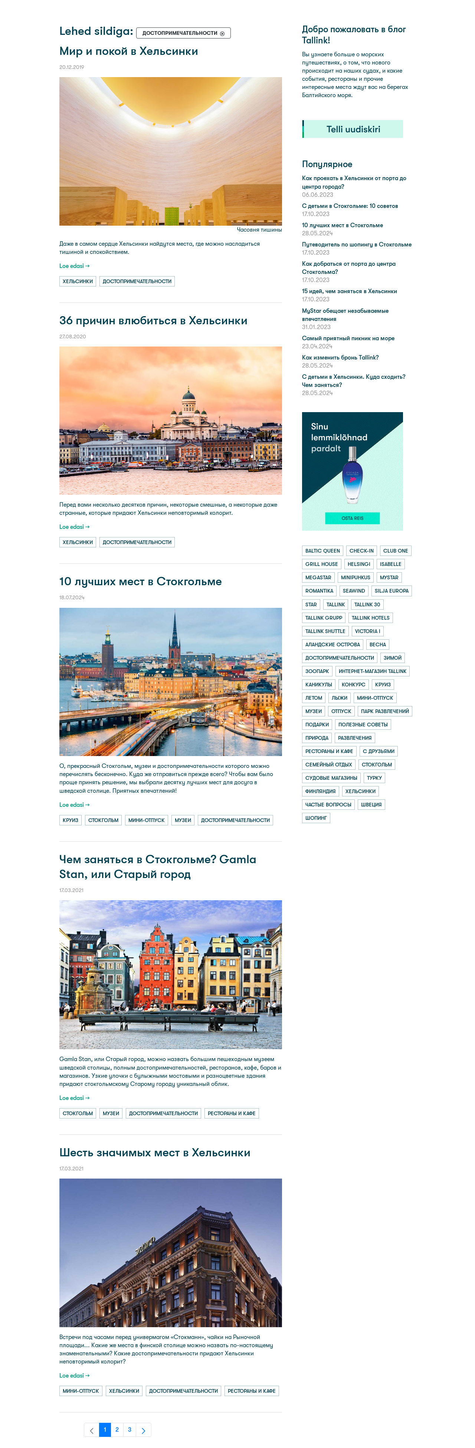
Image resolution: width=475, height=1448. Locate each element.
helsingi (359, 564)
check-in (362, 551)
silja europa (392, 591)
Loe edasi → (74, 265)
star (311, 604)
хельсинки (78, 281)
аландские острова (332, 644)
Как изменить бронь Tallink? (340, 357)
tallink (336, 604)
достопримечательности (137, 281)
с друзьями (378, 751)
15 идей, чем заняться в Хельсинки (349, 291)
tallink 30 (367, 604)
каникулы (318, 684)
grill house (321, 564)
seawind (354, 591)
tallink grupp (323, 618)
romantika (319, 591)
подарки (317, 725)
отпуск (341, 711)
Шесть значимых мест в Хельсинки (154, 1152)
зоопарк (317, 671)
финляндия (320, 791)
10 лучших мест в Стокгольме (140, 581)
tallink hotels (371, 618)
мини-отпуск (146, 820)
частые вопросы (328, 805)
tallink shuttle (325, 631)
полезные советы (363, 725)
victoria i (367, 631)
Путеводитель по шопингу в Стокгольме (357, 244)
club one (395, 551)
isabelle (391, 564)
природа (316, 738)
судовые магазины (331, 778)
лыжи (339, 698)
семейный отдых (328, 765)
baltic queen (322, 551)
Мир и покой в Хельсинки (128, 51)
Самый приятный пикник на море (348, 338)
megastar (318, 577)
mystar (389, 577)
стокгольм (103, 820)
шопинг (316, 818)
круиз (70, 820)
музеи (183, 820)
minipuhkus (355, 577)
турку (374, 778)
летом (313, 698)
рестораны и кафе (232, 1113)
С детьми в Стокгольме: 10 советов (350, 205)
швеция (371, 805)
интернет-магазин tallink (372, 671)
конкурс (354, 684)
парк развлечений (385, 711)
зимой (393, 658)
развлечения (355, 738)
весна (378, 644)
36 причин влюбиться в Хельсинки (153, 320)
